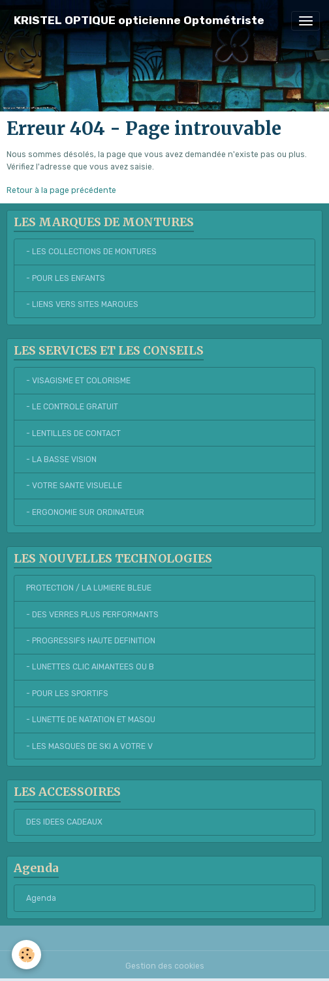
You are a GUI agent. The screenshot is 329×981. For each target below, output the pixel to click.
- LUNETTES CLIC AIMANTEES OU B (90, 666)
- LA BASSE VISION (61, 459)
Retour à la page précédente (61, 190)
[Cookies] (26, 954)
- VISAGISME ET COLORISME (78, 380)
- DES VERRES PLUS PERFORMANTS (92, 614)
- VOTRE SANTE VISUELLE (74, 485)
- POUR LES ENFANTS (65, 278)
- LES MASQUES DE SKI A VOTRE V (89, 746)
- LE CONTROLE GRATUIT (72, 406)
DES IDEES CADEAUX (64, 822)
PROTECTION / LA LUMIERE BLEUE (88, 588)
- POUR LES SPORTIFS (67, 693)
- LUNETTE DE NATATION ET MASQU (90, 719)
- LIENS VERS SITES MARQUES (82, 304)
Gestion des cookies (164, 966)
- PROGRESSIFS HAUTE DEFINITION (90, 640)
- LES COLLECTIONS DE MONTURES (91, 251)
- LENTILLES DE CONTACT (73, 433)
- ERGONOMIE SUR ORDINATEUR (85, 512)
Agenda (41, 898)
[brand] (139, 20)
